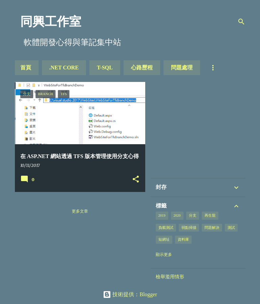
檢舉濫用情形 (170, 277)
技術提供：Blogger (130, 294)
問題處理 (182, 67)
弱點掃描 (188, 228)
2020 (177, 215)
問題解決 (211, 228)
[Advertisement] (206, 129)
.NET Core (64, 67)
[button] (136, 179)
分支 (192, 215)
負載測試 (165, 228)
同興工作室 (50, 21)
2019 (162, 215)
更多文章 (80, 211)
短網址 (164, 239)
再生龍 (210, 215)
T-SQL (105, 67)
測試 (231, 228)
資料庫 (183, 239)
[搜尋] (241, 22)
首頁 (25, 67)
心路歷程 (142, 67)
